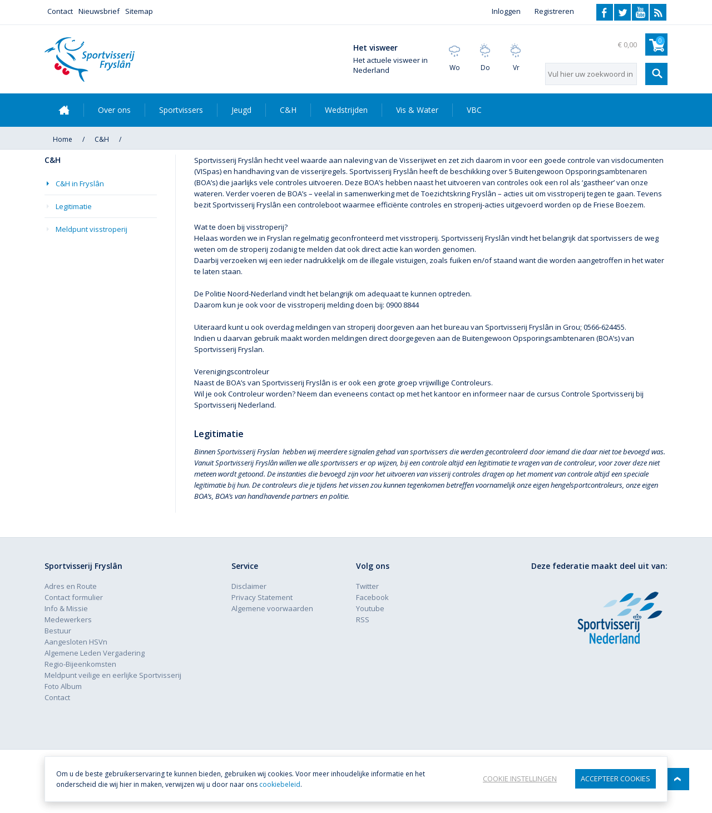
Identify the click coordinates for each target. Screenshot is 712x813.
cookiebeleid (279, 784)
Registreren (554, 11)
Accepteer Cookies (615, 779)
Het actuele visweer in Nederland (390, 65)
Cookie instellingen (520, 779)
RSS (658, 12)
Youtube (640, 12)
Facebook (604, 12)
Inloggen (506, 11)
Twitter (622, 12)
